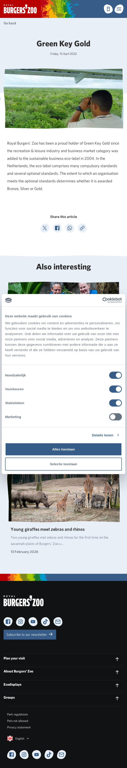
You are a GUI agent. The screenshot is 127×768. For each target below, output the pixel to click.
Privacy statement (19, 727)
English (18, 738)
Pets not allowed (17, 721)
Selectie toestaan (63, 464)
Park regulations (17, 714)
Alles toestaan (63, 449)
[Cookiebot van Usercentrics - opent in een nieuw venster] (102, 300)
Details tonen (102, 435)
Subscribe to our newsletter (29, 634)
